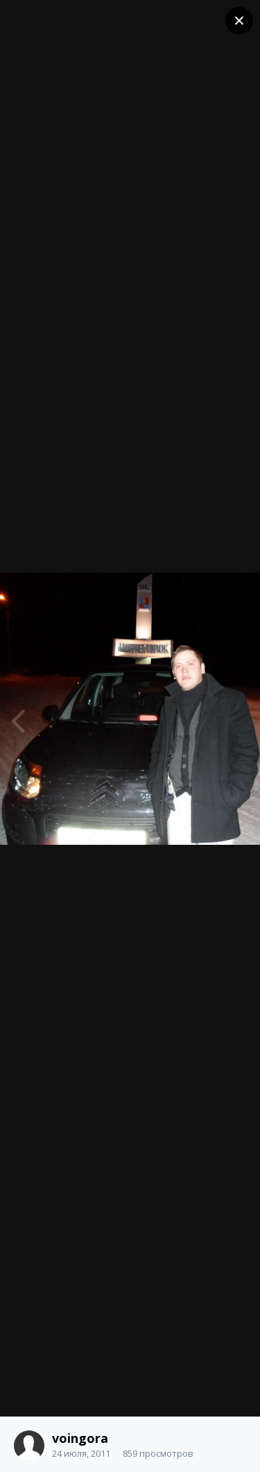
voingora (80, 1438)
